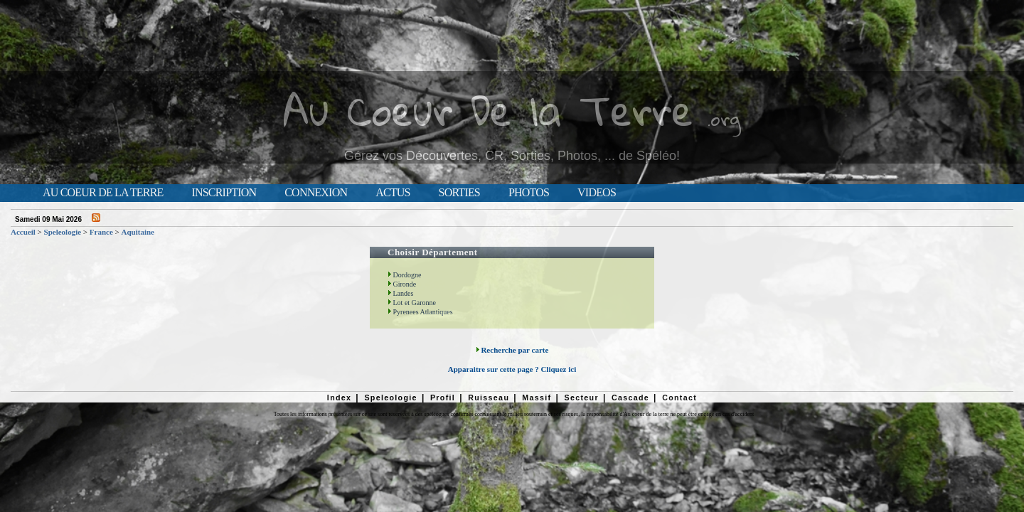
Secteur (581, 397)
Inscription (223, 192)
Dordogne (405, 275)
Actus (392, 192)
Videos (596, 192)
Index (339, 397)
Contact (679, 397)
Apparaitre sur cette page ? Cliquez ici (512, 369)
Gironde (402, 284)
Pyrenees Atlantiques (420, 312)
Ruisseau (488, 397)
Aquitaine (138, 232)
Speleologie (63, 232)
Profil (442, 397)
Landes (400, 293)
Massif (536, 397)
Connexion (315, 192)
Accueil (23, 232)
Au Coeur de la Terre (103, 192)
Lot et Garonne (412, 302)
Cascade (630, 397)
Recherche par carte (512, 350)
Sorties (459, 192)
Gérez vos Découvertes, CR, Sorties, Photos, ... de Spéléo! (512, 156)
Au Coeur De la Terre (488, 110)
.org (724, 118)
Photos (528, 192)
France (101, 232)
